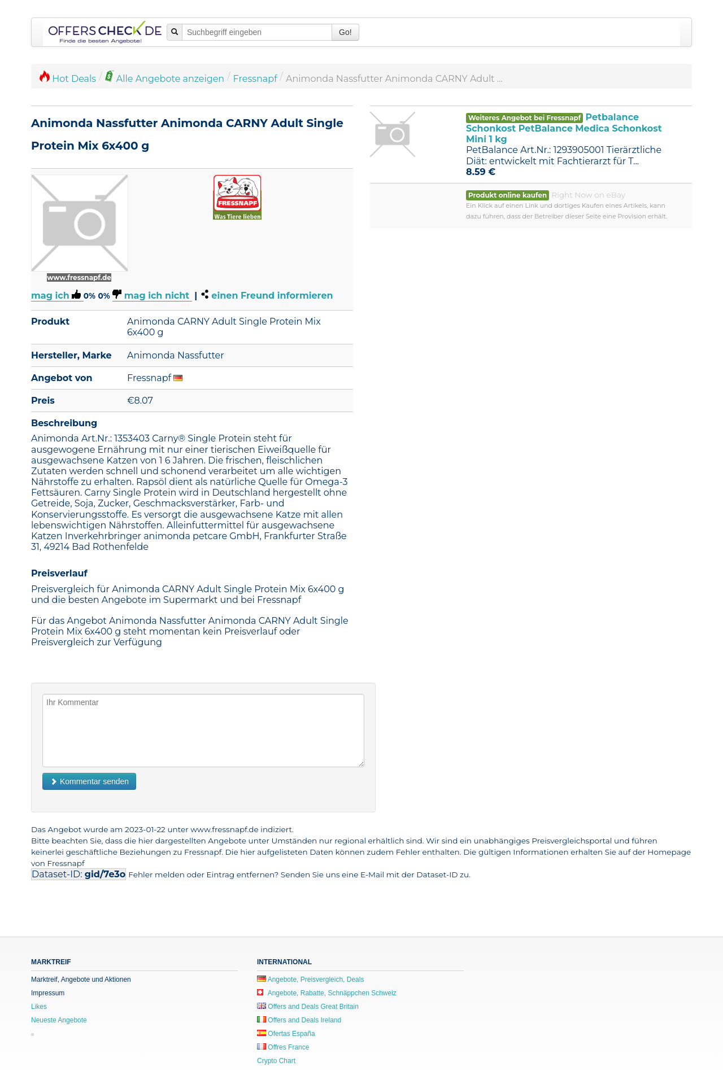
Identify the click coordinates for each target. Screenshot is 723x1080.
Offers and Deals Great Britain (308, 1007)
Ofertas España (286, 1034)
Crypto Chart (276, 1061)
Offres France (283, 1047)
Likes (39, 1007)
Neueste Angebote (59, 1020)
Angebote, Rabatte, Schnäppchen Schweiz (327, 993)
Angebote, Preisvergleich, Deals (310, 979)
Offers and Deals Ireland (299, 1020)
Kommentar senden (89, 781)
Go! (345, 32)
